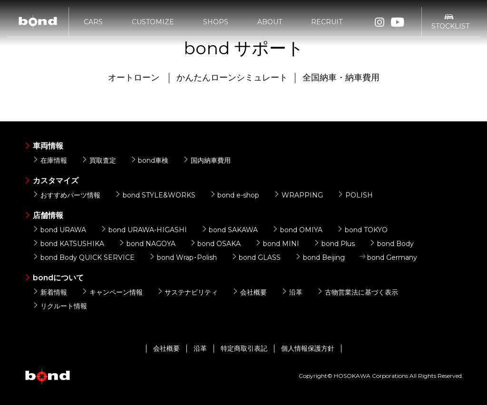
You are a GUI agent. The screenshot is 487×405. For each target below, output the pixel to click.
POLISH (355, 195)
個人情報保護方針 (307, 348)
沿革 (291, 292)
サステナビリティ (187, 292)
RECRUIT (326, 22)
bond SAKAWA (229, 230)
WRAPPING (298, 195)
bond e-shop (235, 195)
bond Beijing (320, 257)
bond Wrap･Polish (183, 257)
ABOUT (269, 22)
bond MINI (277, 243)
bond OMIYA (297, 230)
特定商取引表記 (244, 348)
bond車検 (149, 160)
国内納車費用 (207, 160)
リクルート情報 (59, 306)
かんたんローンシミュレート (232, 77)
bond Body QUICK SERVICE (83, 257)
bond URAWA (59, 230)
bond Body (391, 243)
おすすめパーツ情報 (66, 195)
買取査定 (98, 160)
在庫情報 (49, 160)
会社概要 (249, 292)
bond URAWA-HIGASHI (143, 230)
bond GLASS (256, 257)
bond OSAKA (215, 243)
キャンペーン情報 (112, 292)
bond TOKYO (362, 230)
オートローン (133, 77)
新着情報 (49, 292)
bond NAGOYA (146, 243)
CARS (93, 22)
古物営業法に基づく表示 (357, 292)
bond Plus (334, 243)
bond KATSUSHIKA (68, 243)
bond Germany (388, 257)
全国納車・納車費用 (341, 77)
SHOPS (215, 22)
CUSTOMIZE (153, 22)
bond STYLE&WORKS (155, 195)
